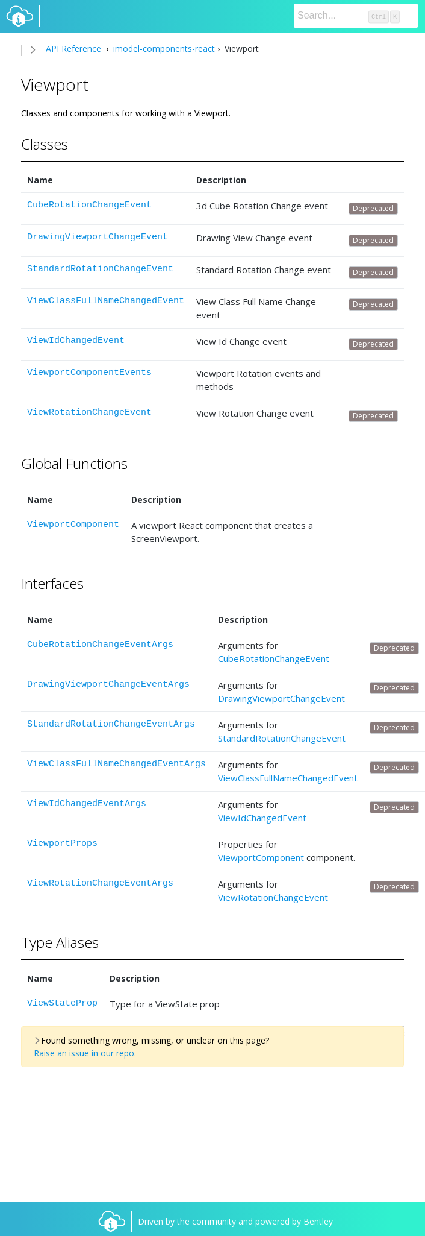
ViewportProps (62, 844)
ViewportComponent (73, 525)
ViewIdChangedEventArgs (86, 804)
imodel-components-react (163, 48)
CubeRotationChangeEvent (89, 205)
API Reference (73, 48)
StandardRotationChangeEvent (100, 269)
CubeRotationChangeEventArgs (100, 645)
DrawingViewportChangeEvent (97, 237)
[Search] (356, 16)
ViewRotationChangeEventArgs (100, 883)
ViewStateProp (62, 1003)
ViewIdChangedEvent (76, 341)
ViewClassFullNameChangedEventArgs (116, 764)
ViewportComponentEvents (89, 373)
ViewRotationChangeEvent (89, 413)
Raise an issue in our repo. (85, 1053)
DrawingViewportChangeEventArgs (108, 684)
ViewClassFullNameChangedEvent (105, 301)
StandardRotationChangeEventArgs (111, 724)
